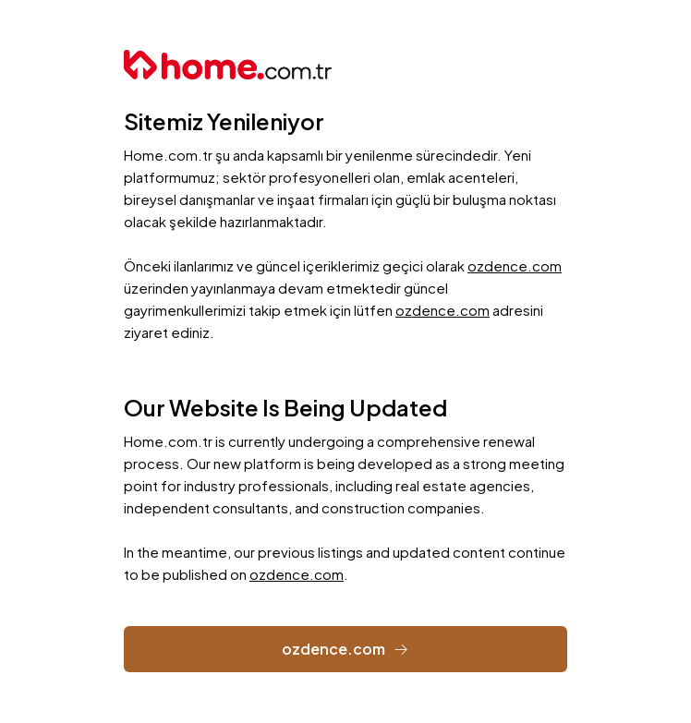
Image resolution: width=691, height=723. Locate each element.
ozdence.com (514, 265)
